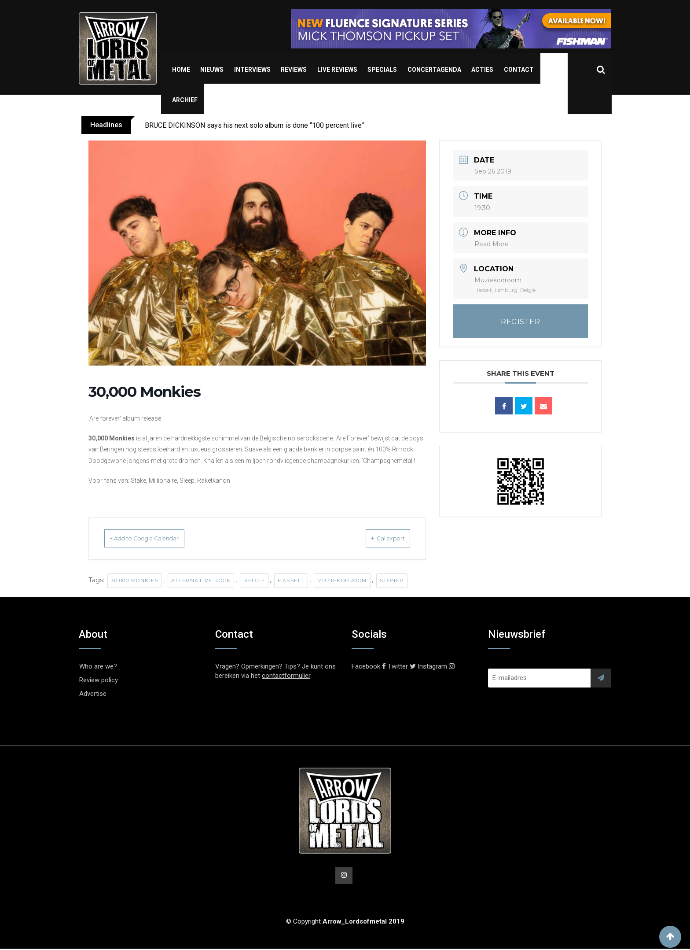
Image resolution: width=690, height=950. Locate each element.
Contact (519, 69)
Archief (185, 100)
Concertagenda (434, 69)
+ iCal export (377, 538)
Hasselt (291, 580)
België (254, 580)
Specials (382, 69)
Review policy (98, 680)
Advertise (92, 694)
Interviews (252, 69)
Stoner (392, 580)
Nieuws (212, 69)
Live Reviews (337, 69)
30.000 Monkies (134, 580)
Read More (491, 244)
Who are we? (98, 666)
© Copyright (345, 923)
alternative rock (201, 580)
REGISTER (520, 322)
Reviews (294, 69)
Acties (482, 69)
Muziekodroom (342, 580)
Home (181, 69)
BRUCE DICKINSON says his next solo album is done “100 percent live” (254, 125)
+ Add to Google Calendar (157, 538)
